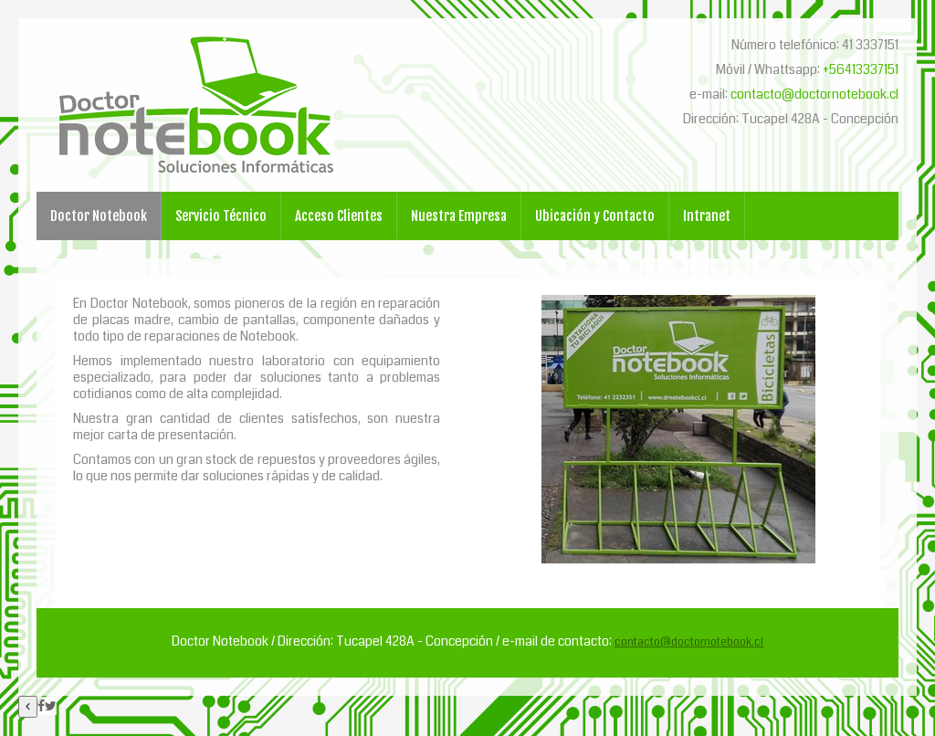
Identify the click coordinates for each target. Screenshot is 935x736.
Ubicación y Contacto (595, 216)
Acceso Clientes (339, 216)
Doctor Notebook (98, 216)
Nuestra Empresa (459, 216)
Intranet (706, 216)
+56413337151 (860, 69)
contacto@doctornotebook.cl (814, 94)
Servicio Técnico (221, 216)
